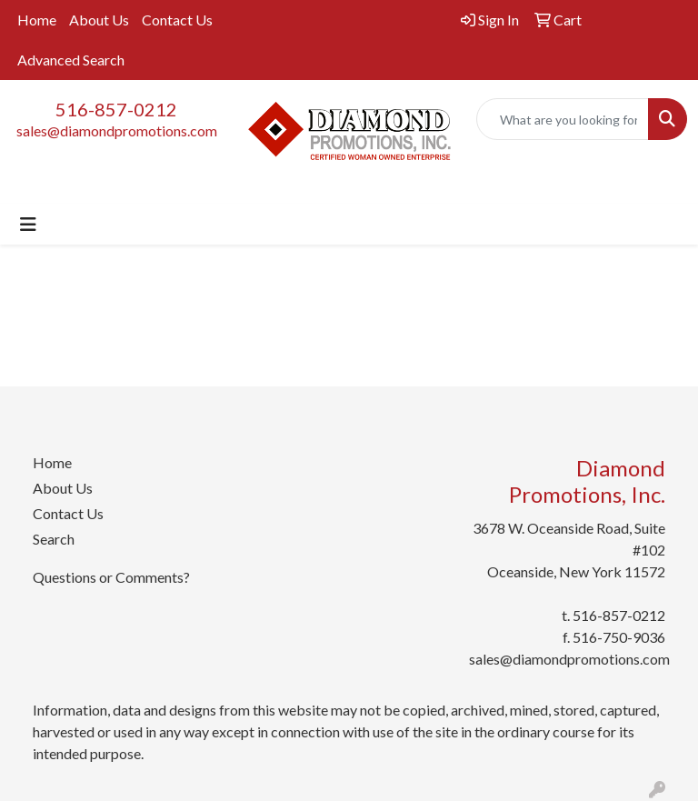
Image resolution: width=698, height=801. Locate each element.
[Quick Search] (562, 119)
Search (54, 538)
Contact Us (177, 19)
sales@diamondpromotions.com (116, 130)
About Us (99, 19)
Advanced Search (71, 59)
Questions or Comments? (111, 577)
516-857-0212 (116, 109)
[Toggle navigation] (28, 224)
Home (36, 19)
